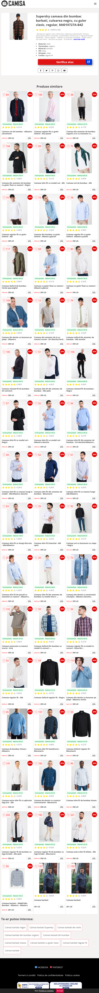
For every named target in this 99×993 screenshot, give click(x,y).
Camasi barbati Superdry (41, 927)
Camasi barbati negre (15, 927)
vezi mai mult (79, 39)
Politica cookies (72, 975)
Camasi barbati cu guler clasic (44, 942)
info (29, 138)
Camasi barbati (12, 950)
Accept (60, 990)
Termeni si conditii (27, 975)
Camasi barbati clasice (15, 942)
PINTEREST (56, 967)
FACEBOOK (41, 967)
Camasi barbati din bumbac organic (22, 935)
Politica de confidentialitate (50, 975)
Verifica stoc (74, 62)
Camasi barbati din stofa (69, 927)
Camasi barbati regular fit (75, 942)
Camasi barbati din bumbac (56, 935)
